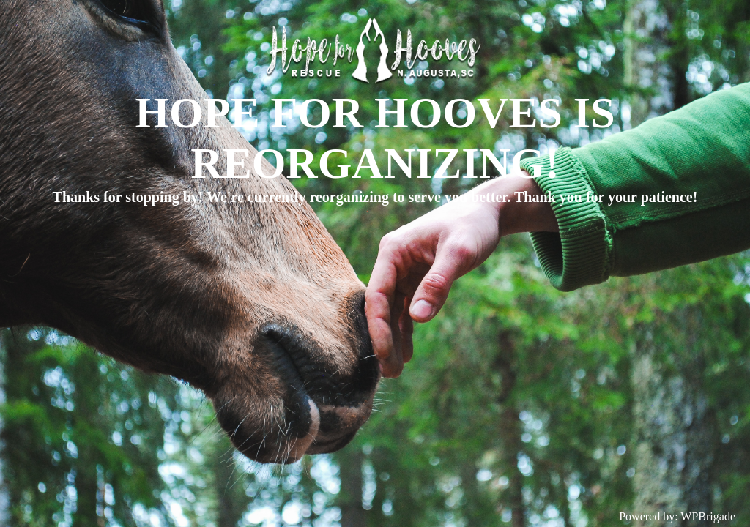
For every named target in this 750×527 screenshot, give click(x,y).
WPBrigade (707, 516)
